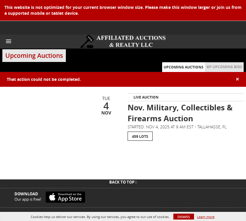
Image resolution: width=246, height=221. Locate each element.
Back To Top (123, 182)
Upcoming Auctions (183, 67)
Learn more (205, 217)
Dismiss (183, 217)
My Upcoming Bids (224, 66)
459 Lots (140, 136)
